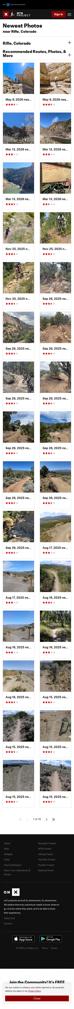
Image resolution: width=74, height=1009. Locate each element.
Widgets (8, 854)
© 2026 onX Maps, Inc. (27, 948)
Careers (8, 923)
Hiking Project (45, 854)
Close (37, 998)
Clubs (7, 859)
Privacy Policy (34, 991)
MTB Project (44, 848)
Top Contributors (12, 865)
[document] (37, 993)
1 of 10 (37, 819)
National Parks (46, 870)
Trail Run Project (46, 859)
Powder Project (46, 865)
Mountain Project (47, 843)
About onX (9, 918)
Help (6, 848)
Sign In (58, 14)
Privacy (54, 948)
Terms (45, 948)
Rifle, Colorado (37, 42)
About (7, 843)
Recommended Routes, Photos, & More (37, 53)
